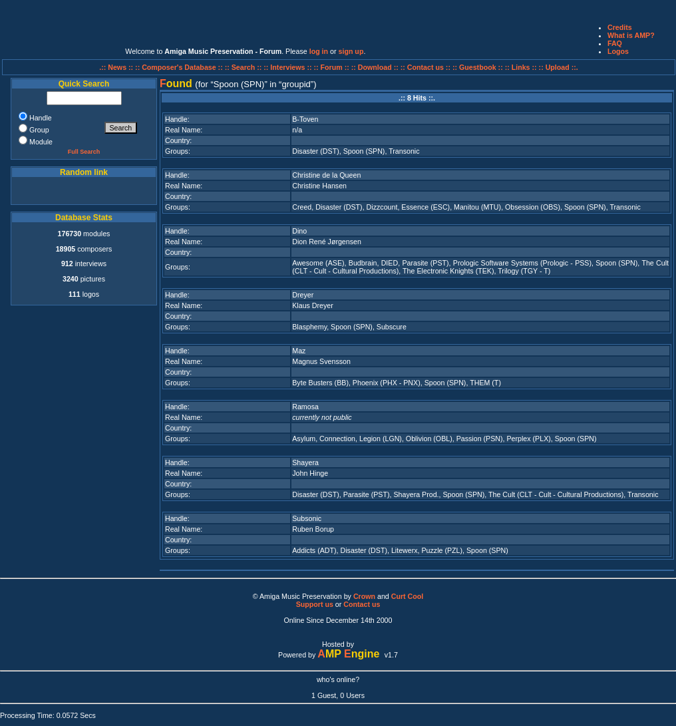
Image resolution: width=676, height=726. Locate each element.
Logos (618, 51)
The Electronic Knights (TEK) (448, 271)
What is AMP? (631, 35)
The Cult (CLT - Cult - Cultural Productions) (555, 494)
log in (318, 51)
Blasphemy (309, 327)
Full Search (84, 151)
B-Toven (305, 119)
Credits (619, 27)
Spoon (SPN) (364, 151)
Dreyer (302, 295)
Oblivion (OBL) (429, 439)
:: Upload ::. (558, 67)
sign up (351, 51)
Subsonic (306, 518)
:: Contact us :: (425, 67)
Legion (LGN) (380, 439)
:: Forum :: (332, 67)
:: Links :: (521, 67)
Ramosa (305, 407)
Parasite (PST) (425, 263)
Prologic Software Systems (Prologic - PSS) (522, 263)
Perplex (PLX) (528, 439)
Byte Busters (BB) (320, 383)
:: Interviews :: (288, 67)
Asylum (303, 439)
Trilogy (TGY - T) (524, 271)
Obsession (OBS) (532, 207)
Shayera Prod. (415, 494)
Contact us (361, 604)
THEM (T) (485, 383)
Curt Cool (407, 596)
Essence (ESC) (425, 207)
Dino (299, 231)
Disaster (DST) (315, 151)
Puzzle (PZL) (441, 550)
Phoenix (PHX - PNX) (387, 383)
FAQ (614, 43)
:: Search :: (244, 67)
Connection (337, 439)
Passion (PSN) (479, 439)
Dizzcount (382, 207)
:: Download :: (376, 67)
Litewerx (404, 550)
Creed (301, 207)
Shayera (305, 462)
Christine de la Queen (326, 175)
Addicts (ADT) (314, 550)
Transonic (404, 151)
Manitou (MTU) (477, 207)
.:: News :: (117, 67)
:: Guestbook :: (477, 67)
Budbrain (363, 263)
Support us (314, 604)
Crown (364, 596)
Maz (298, 351)
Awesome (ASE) (318, 263)
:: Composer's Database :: (180, 67)
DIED (389, 263)
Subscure (392, 327)
